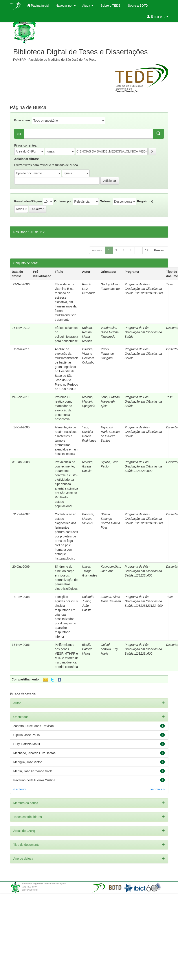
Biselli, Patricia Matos (87, 649)
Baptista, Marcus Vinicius (88, 518)
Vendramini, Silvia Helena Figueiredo (110, 332)
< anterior (20, 789)
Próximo (159, 250)
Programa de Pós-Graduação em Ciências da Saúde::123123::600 (143, 466)
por (19, 134)
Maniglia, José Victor (27, 762)
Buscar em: (22, 120)
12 (147, 250)
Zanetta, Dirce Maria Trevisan (33, 726)
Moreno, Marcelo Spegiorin (88, 401)
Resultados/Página (28, 201)
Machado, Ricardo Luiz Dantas (34, 753)
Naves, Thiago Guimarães (89, 571)
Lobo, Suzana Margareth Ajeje (110, 401)
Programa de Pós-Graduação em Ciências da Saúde (143, 332)
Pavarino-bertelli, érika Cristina (34, 780)
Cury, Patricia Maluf (26, 744)
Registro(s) (145, 201)
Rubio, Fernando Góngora (107, 353)
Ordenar (106, 201)
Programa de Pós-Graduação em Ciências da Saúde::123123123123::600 (144, 289)
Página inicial (38, 5)
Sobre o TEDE (110, 5)
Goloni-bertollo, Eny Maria (109, 649)
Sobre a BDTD (137, 5)
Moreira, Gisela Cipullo (87, 466)
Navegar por (66, 5)
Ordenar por (63, 201)
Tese (169, 284)
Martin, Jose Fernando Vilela (33, 771)
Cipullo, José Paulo (26, 735)
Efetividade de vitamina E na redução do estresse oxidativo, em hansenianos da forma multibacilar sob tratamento (66, 302)
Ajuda (87, 5)
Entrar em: (157, 16)
